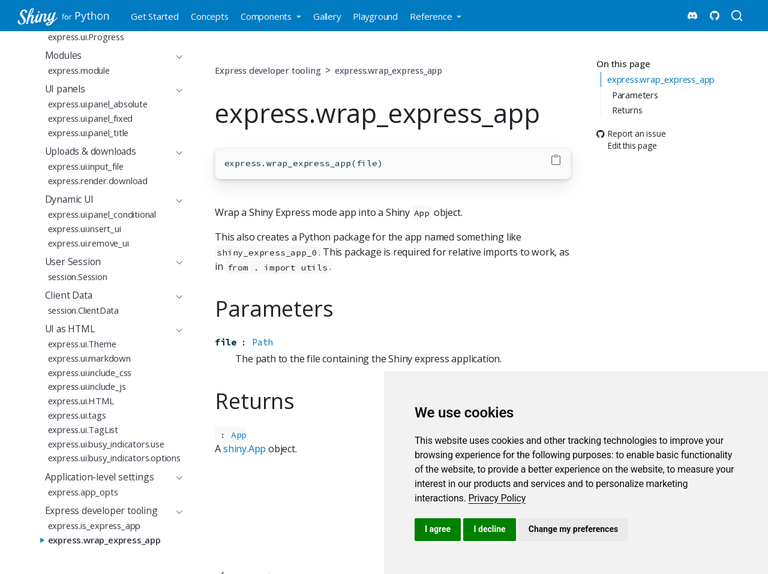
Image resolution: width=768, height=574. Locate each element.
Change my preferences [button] (573, 529)
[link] (497, 498)
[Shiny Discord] (692, 15)
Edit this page (626, 146)
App (239, 434)
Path (262, 342)
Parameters (635, 95)
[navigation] (107, 55)
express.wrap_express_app (661, 79)
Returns (627, 110)
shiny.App (244, 448)
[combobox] (739, 15)
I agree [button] (438, 529)
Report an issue (630, 133)
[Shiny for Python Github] (714, 15)
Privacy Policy (497, 498)
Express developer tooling (267, 70)
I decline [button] (489, 529)
